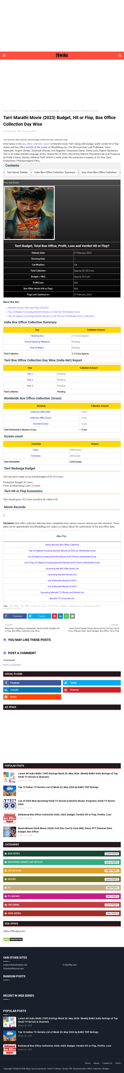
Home (6, 111)
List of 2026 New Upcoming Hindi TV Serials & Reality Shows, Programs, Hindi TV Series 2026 (66, 803)
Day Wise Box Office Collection (99, 172)
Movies (63, 879)
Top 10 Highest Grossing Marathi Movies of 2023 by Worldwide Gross (44, 311)
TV (63, 887)
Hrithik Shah (10, 131)
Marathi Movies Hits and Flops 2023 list (28, 307)
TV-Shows (63, 896)
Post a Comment (12, 664)
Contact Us (107, 1063)
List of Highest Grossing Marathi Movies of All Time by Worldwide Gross (62, 556)
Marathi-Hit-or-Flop (19, 111)
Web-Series (63, 913)
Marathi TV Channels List (62, 598)
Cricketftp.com (70, 964)
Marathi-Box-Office (92, 606)
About (96, 1063)
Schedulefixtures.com (13, 968)
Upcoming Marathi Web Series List (62, 568)
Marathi (63, 606)
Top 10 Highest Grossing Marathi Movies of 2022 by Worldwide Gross (62, 550)
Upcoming (63, 905)
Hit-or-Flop (53, 606)
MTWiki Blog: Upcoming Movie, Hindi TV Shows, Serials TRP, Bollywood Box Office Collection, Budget (64, 1068)
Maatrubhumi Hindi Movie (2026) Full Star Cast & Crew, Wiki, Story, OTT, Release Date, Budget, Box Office (65, 830)
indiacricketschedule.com (15, 964)
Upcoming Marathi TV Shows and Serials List (62, 592)
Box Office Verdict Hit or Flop (33, 606)
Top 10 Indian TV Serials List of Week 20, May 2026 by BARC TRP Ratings (58, 787)
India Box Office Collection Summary (54, 172)
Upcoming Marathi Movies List (62, 574)
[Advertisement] (62, 25)
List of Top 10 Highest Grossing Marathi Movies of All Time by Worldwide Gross (62, 562)
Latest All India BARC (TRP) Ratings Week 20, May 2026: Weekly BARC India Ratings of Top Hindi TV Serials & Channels (68, 775)
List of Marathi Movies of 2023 (62, 586)
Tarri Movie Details (17, 172)
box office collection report (36, 143)
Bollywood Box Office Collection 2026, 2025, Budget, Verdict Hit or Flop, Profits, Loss (64, 814)
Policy (118, 1063)
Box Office (14, 606)
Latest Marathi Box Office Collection (62, 544)
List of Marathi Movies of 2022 (62, 580)
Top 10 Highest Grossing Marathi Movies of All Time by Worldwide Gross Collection (51, 316)
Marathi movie (75, 606)
